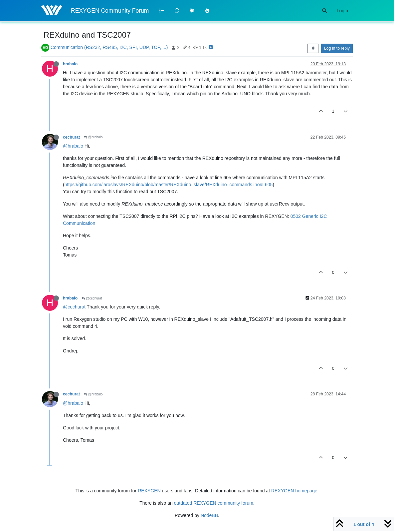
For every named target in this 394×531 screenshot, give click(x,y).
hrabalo (70, 64)
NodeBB (209, 515)
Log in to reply (337, 48)
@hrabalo (93, 137)
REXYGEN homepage (294, 490)
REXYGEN (149, 490)
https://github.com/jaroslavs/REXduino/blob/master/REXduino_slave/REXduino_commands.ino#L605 (169, 184)
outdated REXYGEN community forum (213, 503)
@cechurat (92, 298)
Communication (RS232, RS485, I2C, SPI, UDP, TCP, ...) (109, 47)
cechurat (71, 137)
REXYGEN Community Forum (110, 10)
